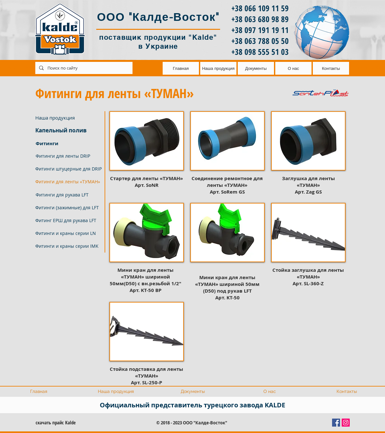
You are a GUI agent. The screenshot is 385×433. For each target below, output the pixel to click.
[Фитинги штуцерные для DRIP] (68, 168)
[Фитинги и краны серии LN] (68, 233)
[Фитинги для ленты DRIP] (68, 156)
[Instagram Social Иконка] (346, 423)
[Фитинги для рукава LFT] (68, 194)
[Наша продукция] (68, 117)
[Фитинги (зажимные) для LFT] (68, 207)
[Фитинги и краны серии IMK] (68, 246)
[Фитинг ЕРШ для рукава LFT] (68, 220)
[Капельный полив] (68, 130)
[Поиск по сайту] (83, 68)
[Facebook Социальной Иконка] (336, 423)
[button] (68, 181)
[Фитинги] (68, 143)
